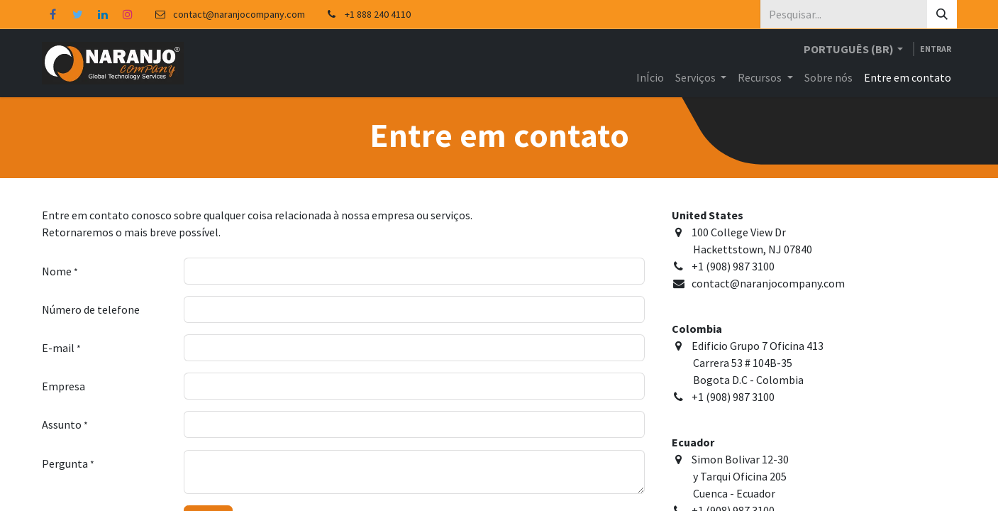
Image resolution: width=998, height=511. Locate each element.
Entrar (935, 48)
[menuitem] (650, 77)
